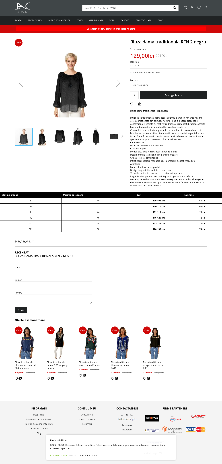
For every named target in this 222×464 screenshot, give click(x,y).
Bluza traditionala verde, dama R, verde (90, 364)
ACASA (18, 20)
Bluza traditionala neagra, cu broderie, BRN (153, 365)
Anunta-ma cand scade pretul (145, 72)
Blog (39, 433)
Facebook (127, 424)
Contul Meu (87, 414)
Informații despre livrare (38, 419)
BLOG (160, 20)
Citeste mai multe (88, 455)
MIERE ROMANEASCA (59, 20)
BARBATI (125, 20)
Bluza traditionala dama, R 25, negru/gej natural (58, 365)
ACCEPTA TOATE (58, 455)
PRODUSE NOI (35, 20)
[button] (21, 83)
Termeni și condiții (38, 428)
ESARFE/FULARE (144, 20)
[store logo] (34, 7)
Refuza (72, 455)
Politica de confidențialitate (39, 423)
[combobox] (130, 8)
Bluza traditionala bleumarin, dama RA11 (120, 365)
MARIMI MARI (96, 20)
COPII (112, 20)
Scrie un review (138, 49)
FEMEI (79, 20)
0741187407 (127, 414)
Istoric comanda (87, 419)
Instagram (127, 429)
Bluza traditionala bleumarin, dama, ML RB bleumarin (26, 365)
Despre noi (39, 414)
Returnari (87, 423)
